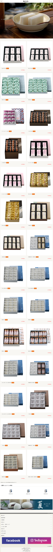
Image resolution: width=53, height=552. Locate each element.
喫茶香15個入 (4, 99)
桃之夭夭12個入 (4, 68)
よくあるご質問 (4, 526)
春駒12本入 (3, 351)
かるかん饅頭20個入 (31, 288)
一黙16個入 (3, 445)
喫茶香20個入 (30, 99)
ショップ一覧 (24, 551)
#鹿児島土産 (12, 482)
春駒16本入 (30, 351)
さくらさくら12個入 (31, 162)
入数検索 (2, 519)
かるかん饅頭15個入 (5, 288)
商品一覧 (2, 515)
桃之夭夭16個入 (30, 68)
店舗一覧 (2, 528)
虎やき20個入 (4, 225)
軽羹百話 (2, 535)
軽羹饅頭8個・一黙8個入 (31, 445)
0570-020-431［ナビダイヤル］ (26, 548)
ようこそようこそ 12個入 (5, 131)
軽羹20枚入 (30, 319)
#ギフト (16, 482)
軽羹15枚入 (3, 319)
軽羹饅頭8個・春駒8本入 (31, 382)
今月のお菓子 (3, 533)
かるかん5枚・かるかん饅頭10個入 (7, 382)
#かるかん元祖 (5, 482)
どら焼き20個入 (4, 162)
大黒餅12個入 (30, 225)
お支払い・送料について (5, 524)
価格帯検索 (3, 517)
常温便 (8, 68)
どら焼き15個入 (30, 131)
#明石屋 (2, 482)
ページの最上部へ (49, 546)
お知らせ (2, 522)
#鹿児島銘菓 (9, 482)
